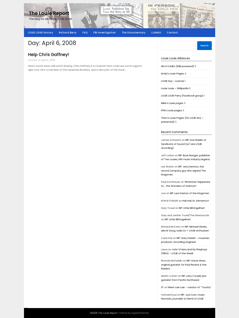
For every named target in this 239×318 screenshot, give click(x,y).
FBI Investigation (104, 32)
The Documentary (134, 32)
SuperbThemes (140, 313)
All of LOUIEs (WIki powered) (177, 66)
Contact (172, 32)
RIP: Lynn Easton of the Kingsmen (189, 193)
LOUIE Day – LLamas (172, 81)
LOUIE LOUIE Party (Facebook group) (182, 95)
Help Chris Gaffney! (48, 54)
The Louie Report (49, 13)
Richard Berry (68, 32)
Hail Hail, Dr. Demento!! (195, 200)
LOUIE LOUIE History (40, 32)
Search (204, 45)
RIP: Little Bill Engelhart (192, 208)
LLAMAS (156, 32)
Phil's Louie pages (171, 110)
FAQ (85, 32)
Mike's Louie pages (172, 103)
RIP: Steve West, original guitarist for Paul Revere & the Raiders (183, 264)
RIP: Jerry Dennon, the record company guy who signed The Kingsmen (183, 170)
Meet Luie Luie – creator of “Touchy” (189, 287)
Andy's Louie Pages (172, 73)
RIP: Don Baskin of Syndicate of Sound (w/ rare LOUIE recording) (183, 144)
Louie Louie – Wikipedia (174, 88)
